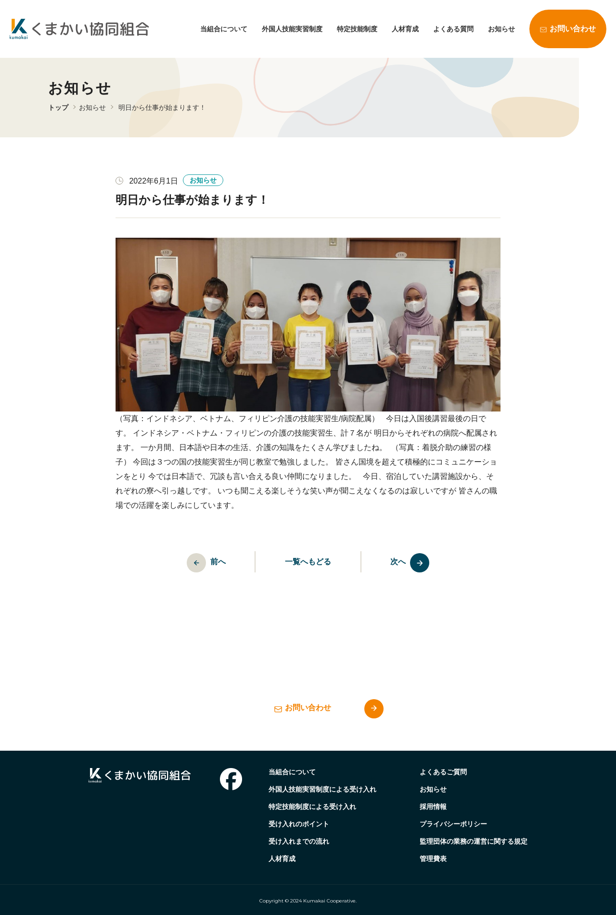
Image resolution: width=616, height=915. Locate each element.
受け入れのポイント (299, 824)
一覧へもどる (308, 561)
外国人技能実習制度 (292, 29)
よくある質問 (453, 29)
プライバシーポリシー (453, 824)
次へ (415, 562)
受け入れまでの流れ (299, 841)
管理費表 (433, 858)
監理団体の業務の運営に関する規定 (473, 841)
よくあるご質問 (443, 772)
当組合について (223, 29)
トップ (58, 107)
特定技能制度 (357, 29)
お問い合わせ (573, 29)
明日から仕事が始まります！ (162, 107)
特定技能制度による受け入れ (312, 806)
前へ (201, 562)
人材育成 (405, 29)
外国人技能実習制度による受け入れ (322, 789)
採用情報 (433, 806)
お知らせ (501, 29)
